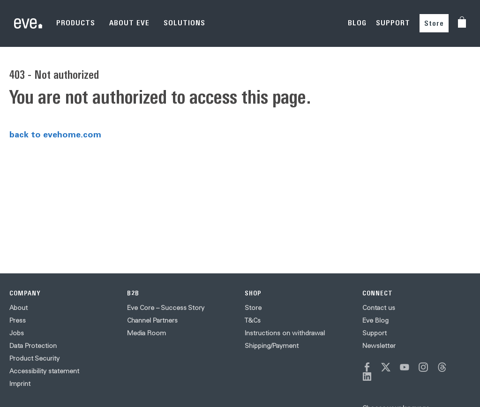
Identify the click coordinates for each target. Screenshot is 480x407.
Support (374, 333)
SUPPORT (393, 22)
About (18, 307)
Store (434, 23)
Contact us (378, 307)
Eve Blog (375, 320)
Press (17, 320)
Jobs (16, 333)
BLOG (357, 22)
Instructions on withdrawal (285, 333)
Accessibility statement (44, 371)
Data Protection (33, 345)
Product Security (34, 358)
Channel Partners (152, 320)
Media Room (146, 333)
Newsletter (379, 345)
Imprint (19, 383)
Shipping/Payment (272, 345)
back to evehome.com (55, 134)
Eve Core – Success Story (165, 307)
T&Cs (253, 320)
